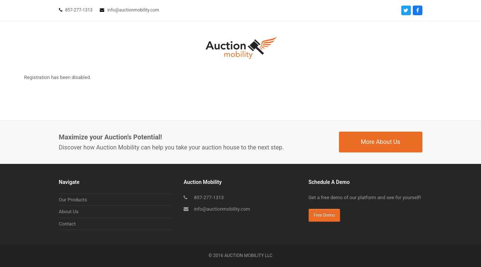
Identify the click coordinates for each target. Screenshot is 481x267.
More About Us (380, 141)
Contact (67, 224)
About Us (69, 211)
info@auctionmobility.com (222, 209)
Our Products (73, 199)
